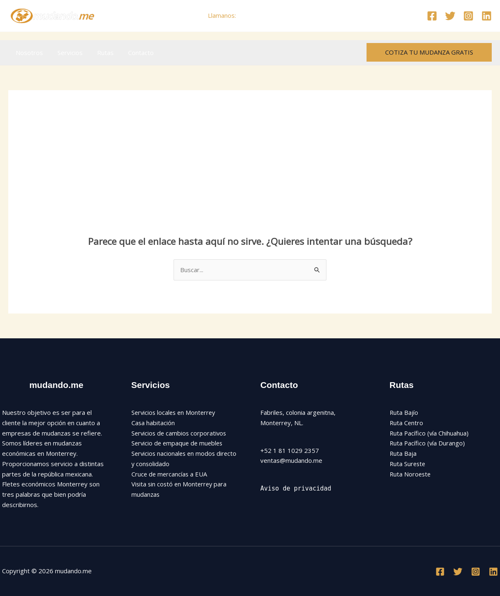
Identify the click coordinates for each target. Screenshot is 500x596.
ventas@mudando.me (291, 460)
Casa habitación (153, 423)
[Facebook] (432, 16)
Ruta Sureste (408, 464)
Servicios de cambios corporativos (180, 433)
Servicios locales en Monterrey (175, 412)
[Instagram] (468, 16)
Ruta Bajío (404, 412)
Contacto (133, 52)
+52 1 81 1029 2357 (289, 450)
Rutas (100, 52)
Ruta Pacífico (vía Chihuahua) (430, 433)
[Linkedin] (486, 16)
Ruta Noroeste (411, 474)
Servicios (66, 52)
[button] (429, 52)
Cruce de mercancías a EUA (170, 474)
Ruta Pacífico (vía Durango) (428, 443)
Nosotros (28, 52)
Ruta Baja (403, 453)
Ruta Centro (407, 423)
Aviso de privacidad (295, 488)
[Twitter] (450, 16)
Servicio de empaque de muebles (178, 443)
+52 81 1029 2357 (265, 15)
